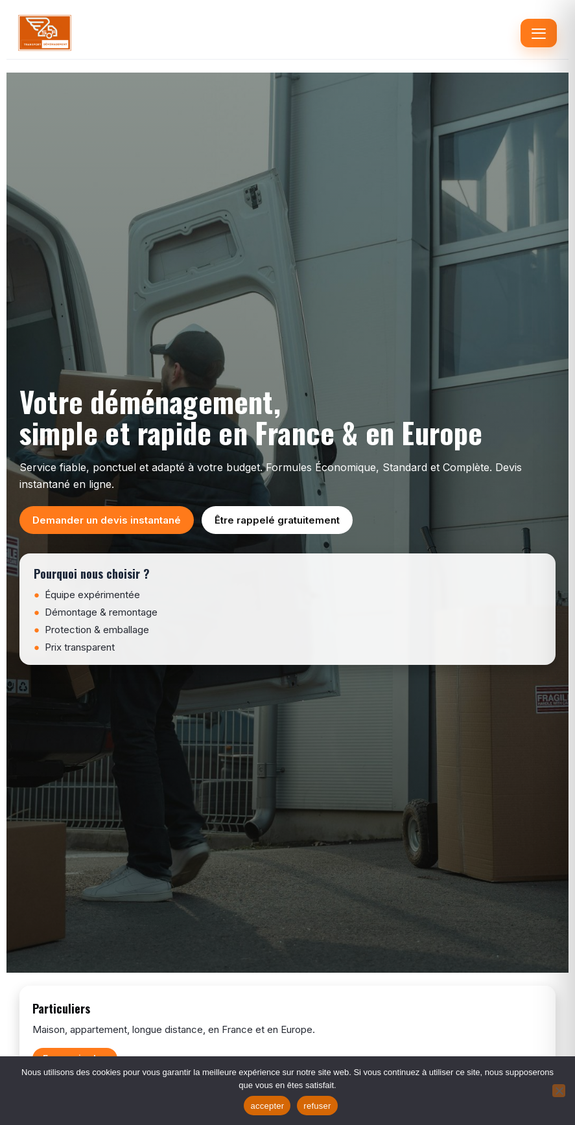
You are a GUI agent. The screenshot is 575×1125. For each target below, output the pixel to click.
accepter (267, 1106)
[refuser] (558, 1090)
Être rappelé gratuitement (277, 520)
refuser (317, 1106)
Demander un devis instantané (106, 520)
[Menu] (539, 33)
